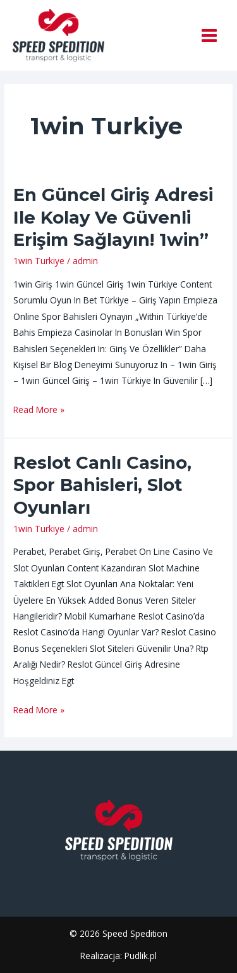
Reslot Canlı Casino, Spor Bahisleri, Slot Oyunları (102, 485)
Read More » (38, 409)
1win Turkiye (38, 261)
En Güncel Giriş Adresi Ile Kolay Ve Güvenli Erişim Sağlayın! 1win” (113, 217)
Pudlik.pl (141, 956)
